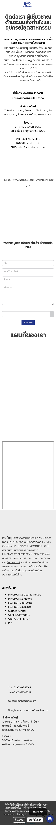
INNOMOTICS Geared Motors (24, 594)
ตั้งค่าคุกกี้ (19, 820)
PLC (10, 623)
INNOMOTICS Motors (20, 599)
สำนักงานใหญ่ (31, 710)
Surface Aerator (17, 611)
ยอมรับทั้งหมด (35, 820)
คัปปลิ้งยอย (17, 52)
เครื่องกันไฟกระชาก (35, 52)
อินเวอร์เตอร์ (13, 562)
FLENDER (23, 554)
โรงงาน (44, 710)
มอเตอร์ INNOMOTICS (30, 546)
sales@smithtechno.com (31, 147)
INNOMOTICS (9, 554)
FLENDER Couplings (19, 607)
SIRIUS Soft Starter (19, 619)
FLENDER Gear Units (20, 603)
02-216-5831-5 (22, 687)
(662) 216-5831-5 (30, 139)
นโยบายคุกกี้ (21, 814)
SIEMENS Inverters (19, 615)
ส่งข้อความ (28, 322)
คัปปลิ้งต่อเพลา (32, 542)
